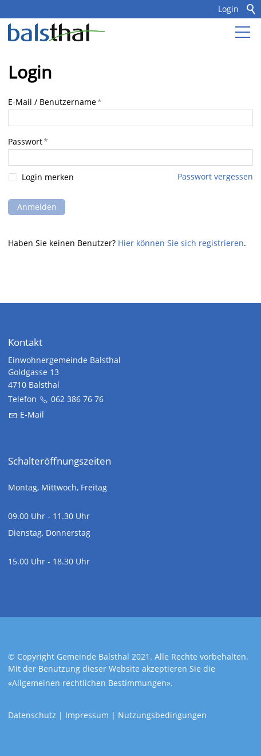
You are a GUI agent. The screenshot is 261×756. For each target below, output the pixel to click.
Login (228, 8)
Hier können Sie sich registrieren (181, 242)
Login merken (48, 177)
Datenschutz (32, 715)
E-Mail (32, 414)
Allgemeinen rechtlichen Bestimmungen (89, 682)
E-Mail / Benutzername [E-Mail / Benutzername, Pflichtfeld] (55, 101)
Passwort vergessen (215, 176)
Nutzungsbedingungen (162, 715)
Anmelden (37, 206)
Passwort (28, 141)
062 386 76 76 (77, 398)
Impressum (87, 715)
